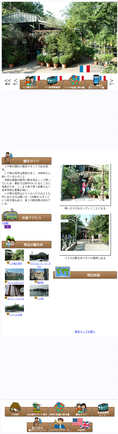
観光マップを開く (85, 331)
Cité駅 (5, 223)
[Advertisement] (30, 120)
